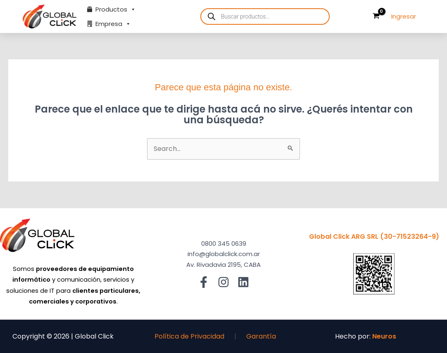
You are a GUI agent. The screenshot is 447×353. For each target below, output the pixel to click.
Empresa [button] (113, 23)
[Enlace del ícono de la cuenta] (403, 16)
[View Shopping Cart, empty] (376, 17)
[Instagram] (223, 282)
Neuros (384, 336)
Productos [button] (115, 9)
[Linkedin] (243, 282)
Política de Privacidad (189, 336)
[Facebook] (203, 282)
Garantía (261, 336)
